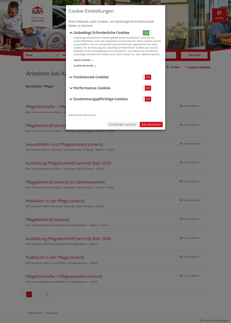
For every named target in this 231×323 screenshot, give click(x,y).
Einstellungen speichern (122, 124)
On (146, 32)
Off (148, 77)
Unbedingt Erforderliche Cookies (99, 32)
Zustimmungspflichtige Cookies (98, 99)
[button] (147, 32)
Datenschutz (75, 115)
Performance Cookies (89, 88)
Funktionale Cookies (88, 77)
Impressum (89, 115)
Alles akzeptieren (151, 124)
